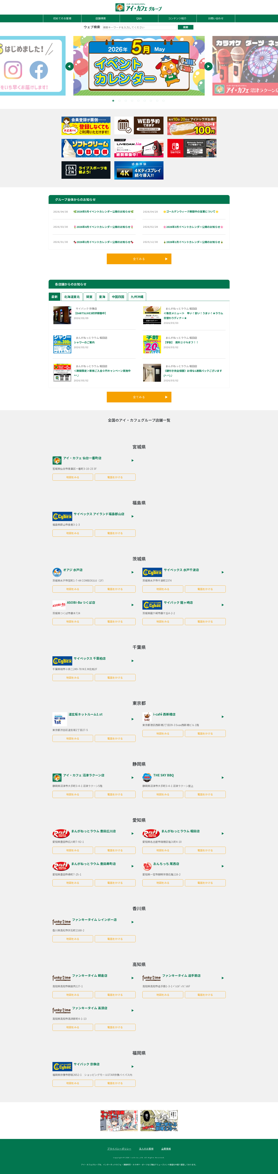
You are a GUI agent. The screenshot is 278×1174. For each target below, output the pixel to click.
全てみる (150, 258)
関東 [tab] (89, 296)
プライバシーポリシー (119, 1148)
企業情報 (166, 1148)
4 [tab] (133, 101)
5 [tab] (139, 101)
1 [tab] (114, 101)
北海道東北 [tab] (72, 296)
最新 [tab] (54, 296)
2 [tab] (120, 101)
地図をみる (72, 477)
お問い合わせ (216, 18)
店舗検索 (100, 18)
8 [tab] (158, 101)
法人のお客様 (146, 1148)
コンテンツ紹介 (177, 18)
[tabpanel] (139, 66)
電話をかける (115, 477)
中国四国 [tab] (118, 296)
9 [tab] (164, 101)
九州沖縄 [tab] (137, 296)
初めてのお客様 (62, 18)
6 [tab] (145, 101)
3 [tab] (126, 101)
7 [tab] (152, 101)
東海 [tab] (102, 296)
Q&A (139, 18)
